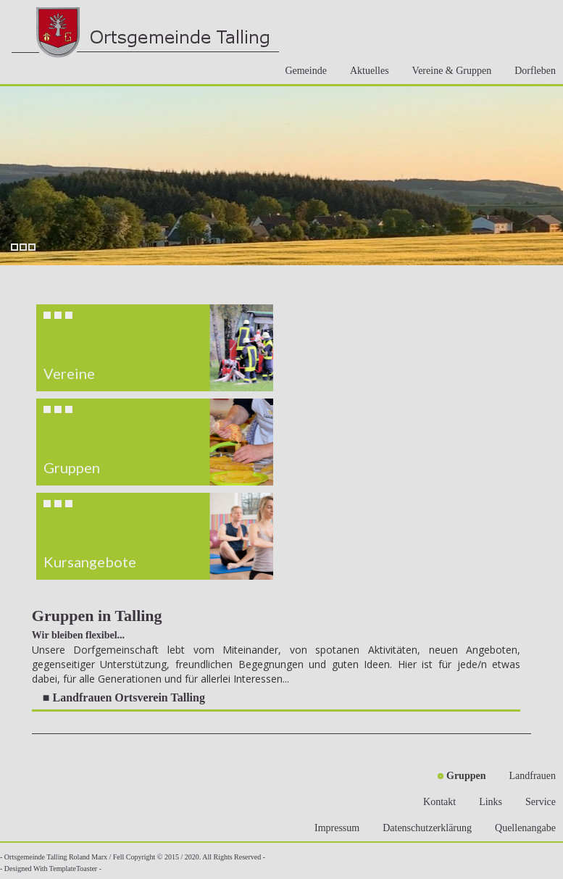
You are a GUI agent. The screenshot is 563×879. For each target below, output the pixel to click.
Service (536, 801)
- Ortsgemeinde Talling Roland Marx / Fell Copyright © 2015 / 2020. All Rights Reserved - (132, 857)
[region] (155, 442)
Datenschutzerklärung (423, 827)
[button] (155, 347)
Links (486, 801)
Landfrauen (528, 775)
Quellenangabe (521, 827)
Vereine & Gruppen (448, 70)
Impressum (332, 827)
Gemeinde (301, 70)
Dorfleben (531, 70)
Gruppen (461, 775)
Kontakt (435, 801)
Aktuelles (365, 70)
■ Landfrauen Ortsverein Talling (124, 697)
